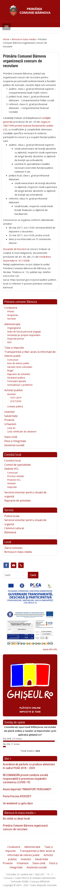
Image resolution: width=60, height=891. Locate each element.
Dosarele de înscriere (15, 249)
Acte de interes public (18, 363)
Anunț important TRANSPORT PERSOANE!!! (27, 789)
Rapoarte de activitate (18, 374)
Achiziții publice (13, 390)
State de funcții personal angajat (24, 331)
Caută (33, 575)
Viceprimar (12, 315)
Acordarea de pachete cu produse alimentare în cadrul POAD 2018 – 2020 (29, 766)
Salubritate (11, 416)
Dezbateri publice (16, 377)
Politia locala (11, 516)
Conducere (10, 307)
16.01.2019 (15, 397)
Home (6, 39)
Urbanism (10, 424)
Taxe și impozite (14, 347)
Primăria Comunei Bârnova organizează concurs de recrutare (25, 827)
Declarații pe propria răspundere (23, 335)
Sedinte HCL (11, 468)
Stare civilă (10, 437)
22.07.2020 (15, 401)
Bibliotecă (10, 532)
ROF (9, 342)
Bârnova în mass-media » (20, 813)
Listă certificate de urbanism (21, 431)
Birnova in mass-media (24, 39)
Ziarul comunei (13, 548)
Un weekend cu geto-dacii (18, 803)
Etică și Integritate (15, 441)
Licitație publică (15, 406)
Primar (10, 311)
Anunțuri (11, 394)
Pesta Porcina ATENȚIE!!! (17, 796)
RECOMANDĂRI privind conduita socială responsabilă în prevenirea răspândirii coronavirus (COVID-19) (25, 778)
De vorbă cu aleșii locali (16, 818)
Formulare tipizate (16, 381)
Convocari (12, 472)
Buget (10, 370)
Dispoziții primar (15, 338)
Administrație (12, 324)
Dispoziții (12, 487)
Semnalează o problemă (19, 384)
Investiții (9, 412)
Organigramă (14, 327)
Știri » (7, 759)
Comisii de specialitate (17, 464)
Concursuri (12, 359)
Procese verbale (15, 476)
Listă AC (11, 428)
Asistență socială (14, 445)
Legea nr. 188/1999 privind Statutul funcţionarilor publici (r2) (28, 125)
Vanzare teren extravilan (19, 366)
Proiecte (9, 420)
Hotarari (11, 483)
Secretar (11, 318)
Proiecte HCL (14, 479)
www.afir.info (50, 649)
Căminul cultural (14, 528)
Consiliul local (12, 460)
